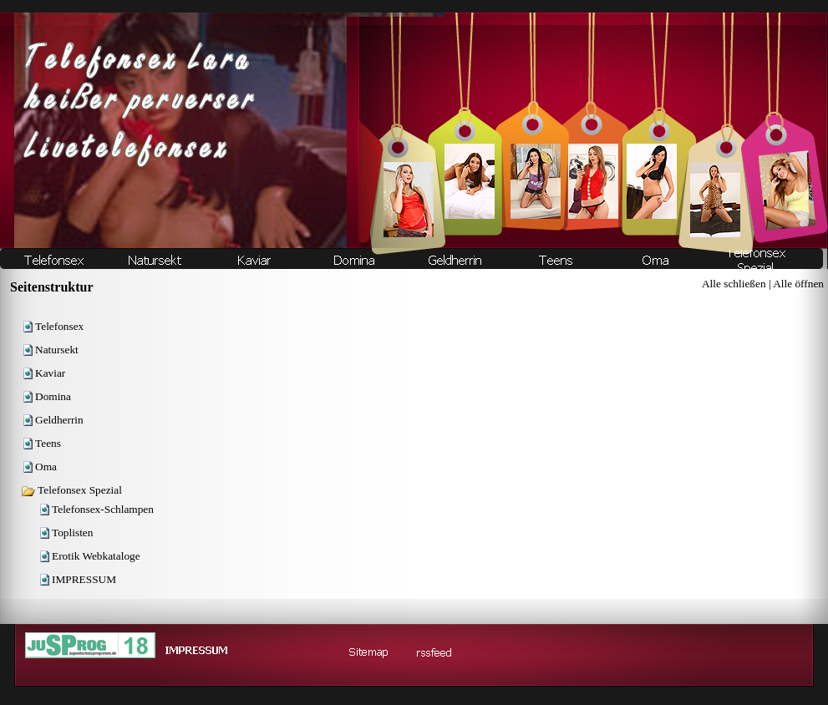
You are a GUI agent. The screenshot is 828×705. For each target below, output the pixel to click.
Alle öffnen (798, 283)
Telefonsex (59, 326)
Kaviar (50, 373)
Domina (53, 396)
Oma (46, 466)
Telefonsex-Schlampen (103, 509)
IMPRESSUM (84, 579)
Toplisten (72, 532)
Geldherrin (59, 419)
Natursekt (57, 349)
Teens (48, 443)
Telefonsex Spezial (71, 490)
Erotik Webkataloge (96, 556)
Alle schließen (734, 283)
